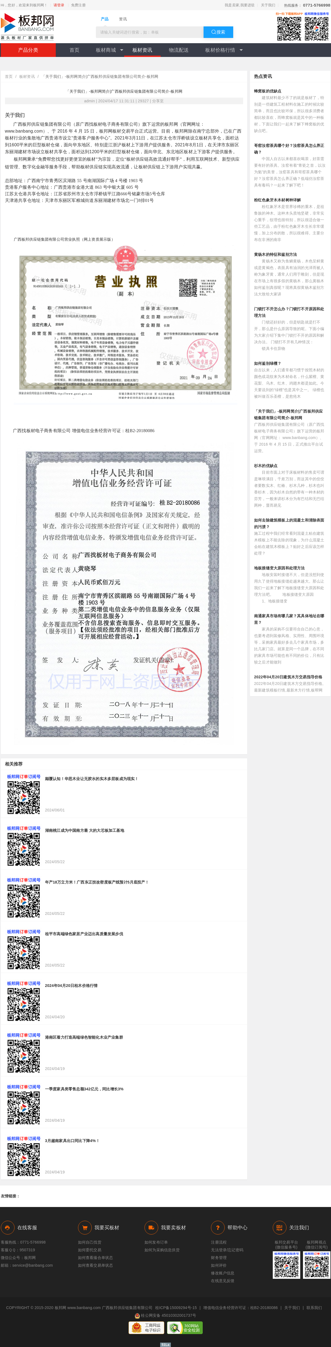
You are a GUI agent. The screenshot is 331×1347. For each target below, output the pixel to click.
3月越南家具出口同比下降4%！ (72, 1140)
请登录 (59, 5)
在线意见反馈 (222, 1281)
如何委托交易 (89, 1250)
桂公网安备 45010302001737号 (165, 1316)
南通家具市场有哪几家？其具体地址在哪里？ (289, 619)
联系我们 (314, 1307)
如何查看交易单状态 (95, 1265)
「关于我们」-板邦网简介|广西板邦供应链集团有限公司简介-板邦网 (288, 414)
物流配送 (179, 50)
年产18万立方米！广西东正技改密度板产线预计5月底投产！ (97, 882)
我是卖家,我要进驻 (240, 5)
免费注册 (78, 5)
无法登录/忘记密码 (227, 1250)
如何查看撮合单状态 (95, 1257)
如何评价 (219, 1265)
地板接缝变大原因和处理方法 (279, 568)
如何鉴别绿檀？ (267, 363)
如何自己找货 (89, 1242)
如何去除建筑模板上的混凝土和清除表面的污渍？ (289, 523)
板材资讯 (142, 50)
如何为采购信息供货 (162, 1250)
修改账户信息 (222, 1273)
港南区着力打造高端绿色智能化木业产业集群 (84, 1037)
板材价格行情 (224, 50)
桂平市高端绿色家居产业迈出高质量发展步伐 (84, 934)
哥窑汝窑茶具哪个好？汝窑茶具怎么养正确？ (289, 148)
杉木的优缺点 (265, 465)
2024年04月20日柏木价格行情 (71, 985)
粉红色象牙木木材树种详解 (277, 200)
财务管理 (219, 1257)
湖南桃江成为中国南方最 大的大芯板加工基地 (84, 830)
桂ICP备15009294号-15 (176, 1307)
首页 (74, 50)
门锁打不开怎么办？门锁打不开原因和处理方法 (289, 312)
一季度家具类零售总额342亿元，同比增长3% (84, 1089)
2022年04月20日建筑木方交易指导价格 (288, 677)
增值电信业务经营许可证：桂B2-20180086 (240, 1307)
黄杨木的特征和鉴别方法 (275, 254)
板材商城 (109, 50)
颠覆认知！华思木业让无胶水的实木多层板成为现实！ (92, 779)
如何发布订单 (156, 1242)
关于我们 (268, 5)
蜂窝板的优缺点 (267, 91)
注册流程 (219, 1242)
